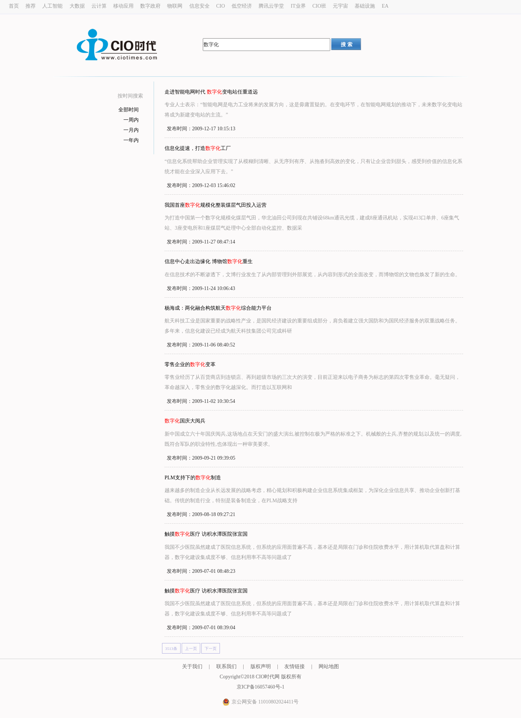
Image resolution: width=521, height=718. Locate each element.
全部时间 (128, 109)
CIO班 (319, 6)
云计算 (99, 6)
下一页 (211, 648)
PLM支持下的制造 (193, 477)
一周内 (131, 120)
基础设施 (365, 6)
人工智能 (52, 6)
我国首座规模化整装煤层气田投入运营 (216, 205)
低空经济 (242, 6)
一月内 (131, 130)
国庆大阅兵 (185, 421)
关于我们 (192, 666)
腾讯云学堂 (271, 6)
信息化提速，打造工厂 (198, 148)
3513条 (171, 648)
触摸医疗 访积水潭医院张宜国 (206, 534)
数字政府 (150, 6)
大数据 (77, 6)
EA (385, 6)
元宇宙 (340, 6)
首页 (14, 6)
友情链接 (294, 666)
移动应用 (123, 6)
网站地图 (329, 666)
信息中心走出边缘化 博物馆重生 (209, 261)
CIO (220, 6)
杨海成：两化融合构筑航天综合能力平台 (218, 308)
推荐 (30, 6)
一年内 (131, 140)
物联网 (174, 6)
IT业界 (298, 6)
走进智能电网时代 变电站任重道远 (211, 92)
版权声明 (260, 666)
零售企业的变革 (190, 364)
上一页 (191, 648)
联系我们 (226, 666)
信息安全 (199, 6)
